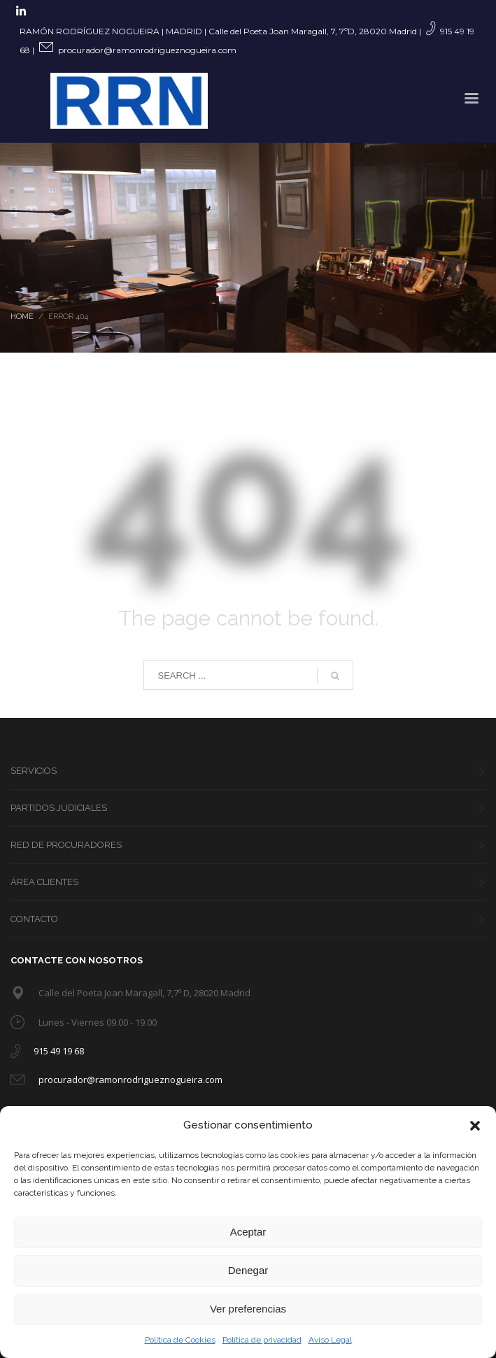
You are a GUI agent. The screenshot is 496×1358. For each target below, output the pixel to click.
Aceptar (248, 1232)
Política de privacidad (262, 1340)
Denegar (248, 1270)
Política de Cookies (180, 1340)
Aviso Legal (330, 1340)
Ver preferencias (248, 1309)
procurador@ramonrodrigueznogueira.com (147, 50)
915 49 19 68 (59, 1051)
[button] (475, 1126)
